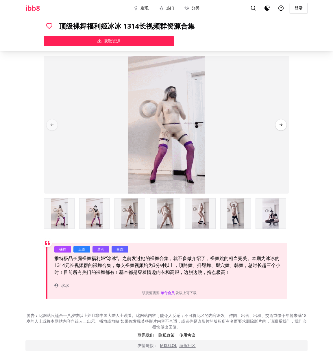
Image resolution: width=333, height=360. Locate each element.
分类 (191, 8)
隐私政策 (166, 335)
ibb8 (32, 8)
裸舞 (62, 249)
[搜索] (253, 8)
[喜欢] (49, 26)
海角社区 (187, 345)
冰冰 (61, 285)
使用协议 (187, 335)
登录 (299, 8)
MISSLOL (168, 345)
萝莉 (100, 249)
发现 (141, 8)
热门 (166, 8)
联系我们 (146, 335)
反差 (81, 249)
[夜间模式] (267, 8)
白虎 (119, 249)
